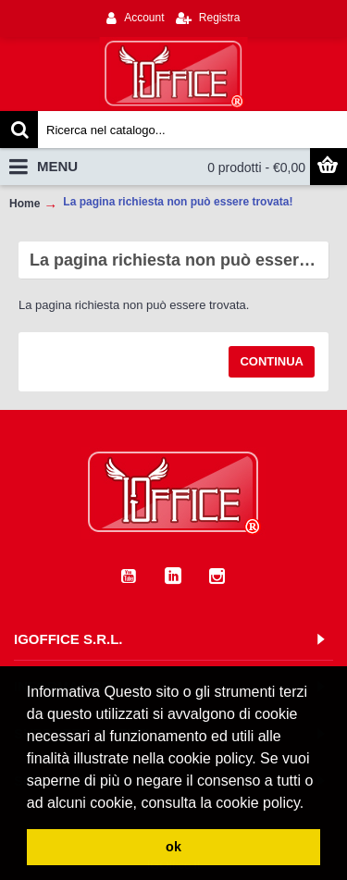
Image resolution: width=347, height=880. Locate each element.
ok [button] (173, 846)
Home (24, 203)
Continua (272, 361)
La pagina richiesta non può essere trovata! (177, 201)
